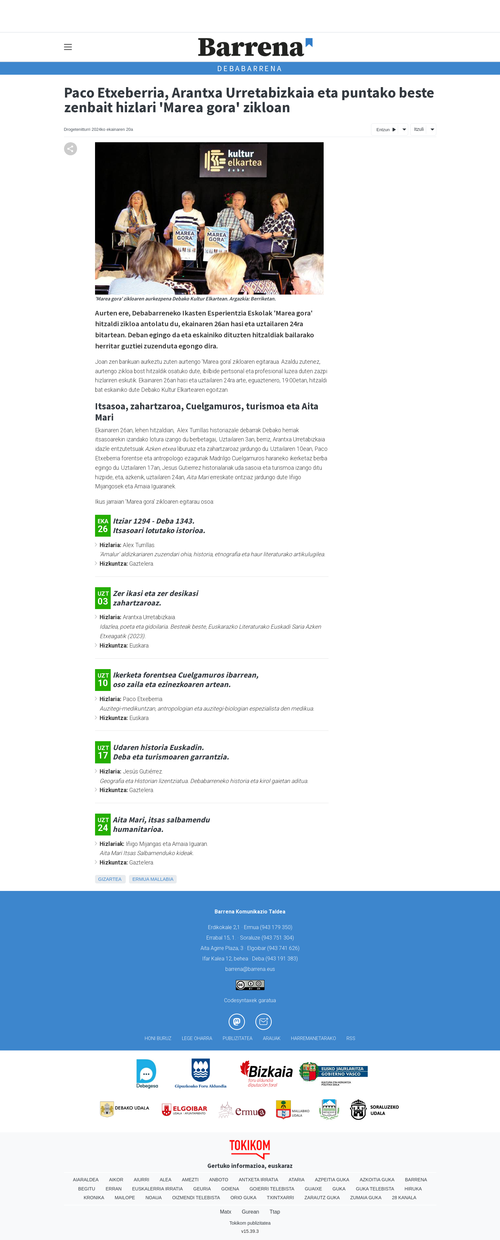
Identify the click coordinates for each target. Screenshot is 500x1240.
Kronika (94, 1197)
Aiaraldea (86, 1179)
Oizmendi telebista (196, 1197)
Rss (351, 1038)
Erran (113, 1188)
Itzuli (419, 129)
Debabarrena (250, 68)
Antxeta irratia (258, 1179)
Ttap (275, 1212)
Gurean (250, 1212)
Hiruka (413, 1188)
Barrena (416, 1179)
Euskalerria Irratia (157, 1188)
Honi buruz (158, 1038)
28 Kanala (404, 1197)
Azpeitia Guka (332, 1179)
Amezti (190, 1179)
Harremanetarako (313, 1038)
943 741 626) (284, 948)
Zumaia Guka (365, 1197)
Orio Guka (243, 1197)
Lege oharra (197, 1038)
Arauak (272, 1038)
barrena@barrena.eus (250, 969)
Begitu (86, 1188)
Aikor (116, 1179)
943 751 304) (278, 938)
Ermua (140, 879)
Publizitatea (237, 1038)
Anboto (218, 1179)
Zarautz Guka (322, 1197)
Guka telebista (375, 1188)
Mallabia (162, 879)
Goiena (230, 1188)
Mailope (125, 1197)
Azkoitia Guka (377, 1179)
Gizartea (109, 879)
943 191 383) (282, 959)
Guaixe (313, 1188)
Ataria (297, 1179)
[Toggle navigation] (68, 47)
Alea (165, 1179)
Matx (225, 1212)
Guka (339, 1188)
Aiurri (141, 1179)
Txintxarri (280, 1197)
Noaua (153, 1197)
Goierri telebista (272, 1188)
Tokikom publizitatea (249, 1223)
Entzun (386, 129)
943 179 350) (277, 927)
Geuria (202, 1188)
